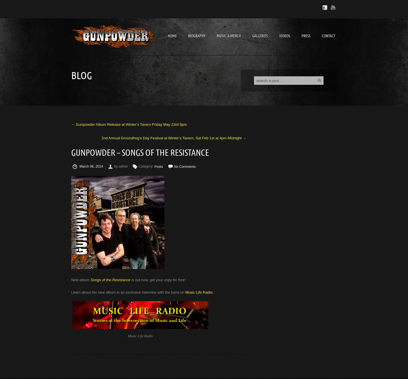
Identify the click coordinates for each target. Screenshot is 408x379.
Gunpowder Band (113, 37)
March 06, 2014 (88, 166)
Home (172, 36)
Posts (159, 167)
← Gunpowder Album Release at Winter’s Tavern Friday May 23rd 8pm (129, 124)
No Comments (185, 167)
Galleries (260, 36)
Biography (196, 36)
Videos (284, 36)
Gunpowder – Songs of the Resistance (140, 153)
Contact (328, 36)
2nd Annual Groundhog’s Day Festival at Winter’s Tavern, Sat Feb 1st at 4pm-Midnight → (173, 138)
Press (306, 36)
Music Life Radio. (199, 292)
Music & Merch (229, 36)
